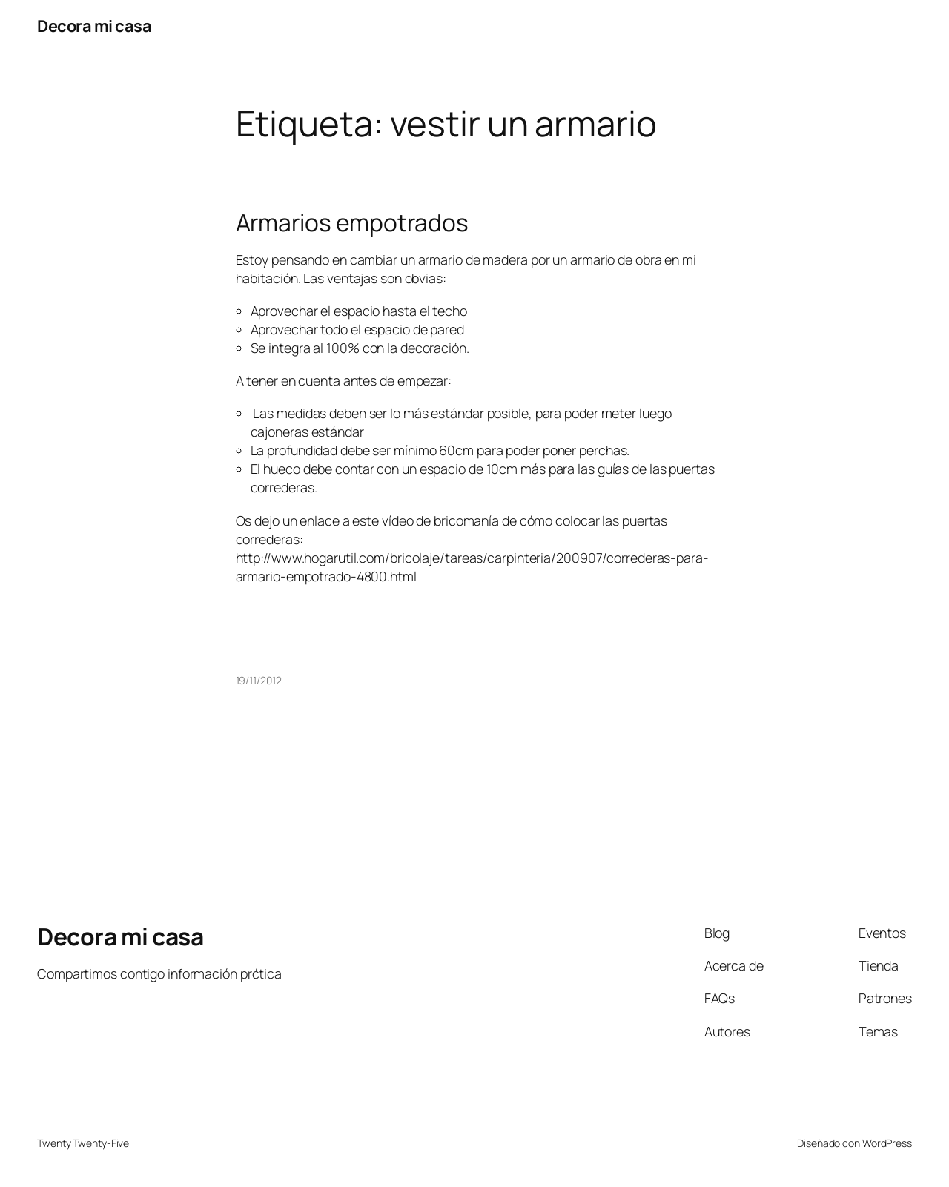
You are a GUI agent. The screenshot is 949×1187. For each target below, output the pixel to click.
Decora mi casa (94, 26)
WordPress (887, 1143)
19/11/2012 (259, 680)
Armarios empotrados (352, 223)
